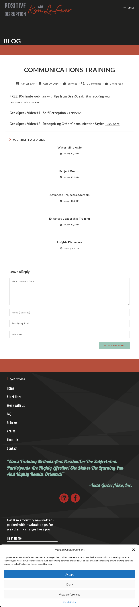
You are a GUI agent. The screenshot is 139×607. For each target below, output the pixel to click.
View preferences (69, 594)
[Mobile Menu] (129, 8)
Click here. (74, 113)
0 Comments (94, 83)
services (72, 83)
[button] (133, 550)
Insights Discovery (69, 242)
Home (11, 388)
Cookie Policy (69, 602)
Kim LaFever (28, 83)
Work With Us (16, 405)
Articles (12, 423)
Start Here (14, 397)
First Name (14, 538)
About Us (13, 440)
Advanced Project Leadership (70, 194)
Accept (69, 574)
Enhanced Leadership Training (69, 218)
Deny (69, 584)
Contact (12, 448)
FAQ (9, 414)
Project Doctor (69, 171)
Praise (11, 431)
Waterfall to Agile (70, 147)
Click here (112, 124)
